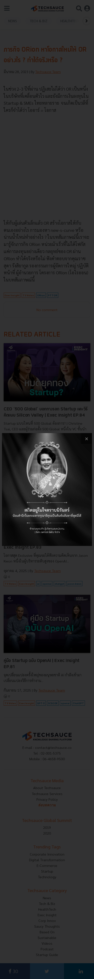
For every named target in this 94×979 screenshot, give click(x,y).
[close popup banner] (86, 438)
